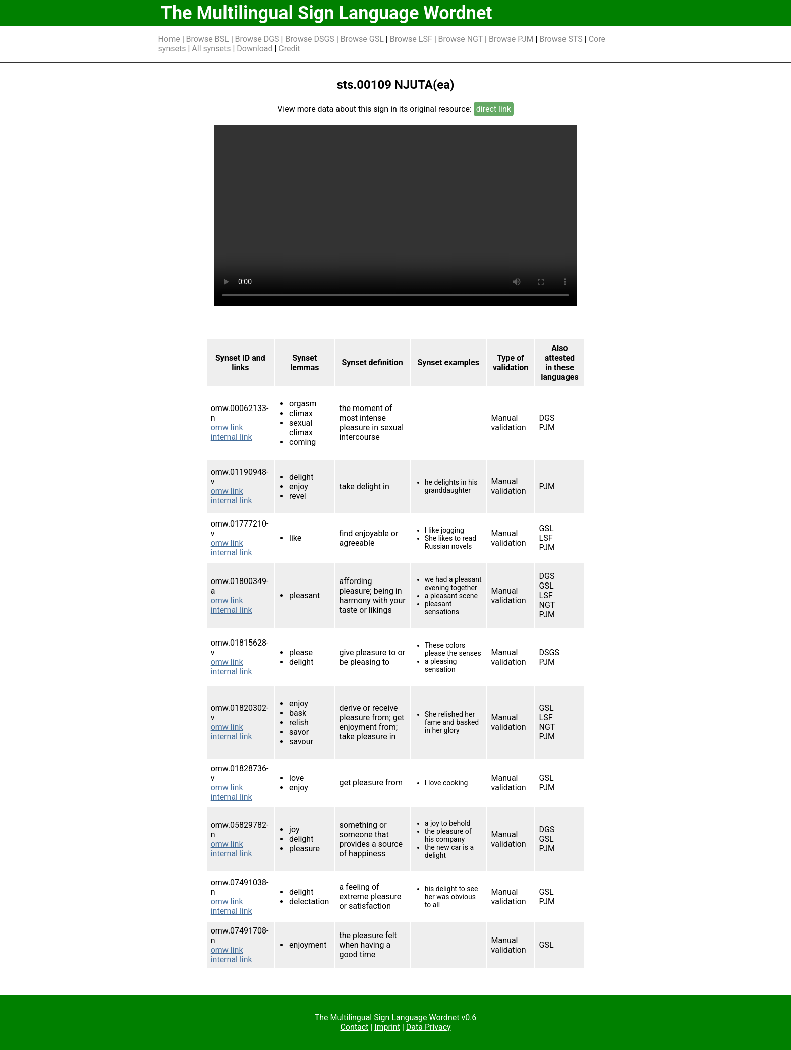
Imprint (387, 1027)
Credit (289, 48)
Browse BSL (207, 39)
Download (254, 48)
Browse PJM (511, 39)
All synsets (211, 48)
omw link (227, 427)
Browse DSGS (309, 39)
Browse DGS (257, 39)
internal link (231, 437)
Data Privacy (428, 1027)
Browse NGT (460, 39)
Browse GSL (362, 39)
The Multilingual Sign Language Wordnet (326, 13)
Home (169, 39)
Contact (354, 1027)
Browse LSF (411, 39)
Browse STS (561, 39)
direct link (493, 109)
